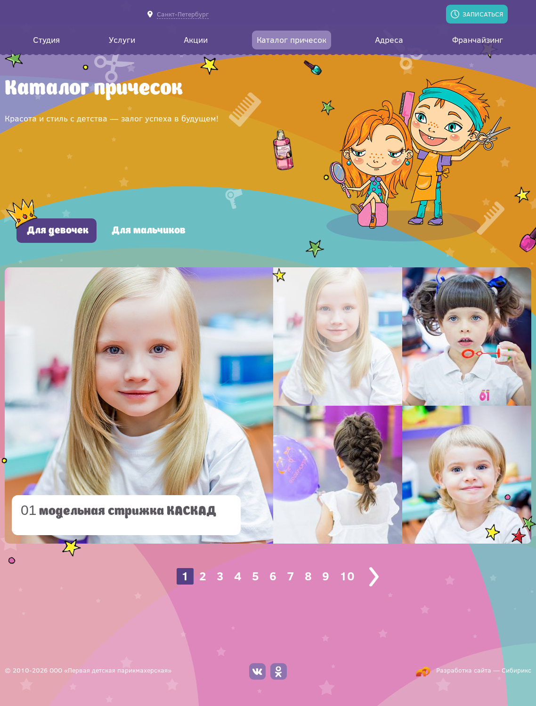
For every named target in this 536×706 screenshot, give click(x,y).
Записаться (483, 13)
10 (347, 576)
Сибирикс (516, 670)
